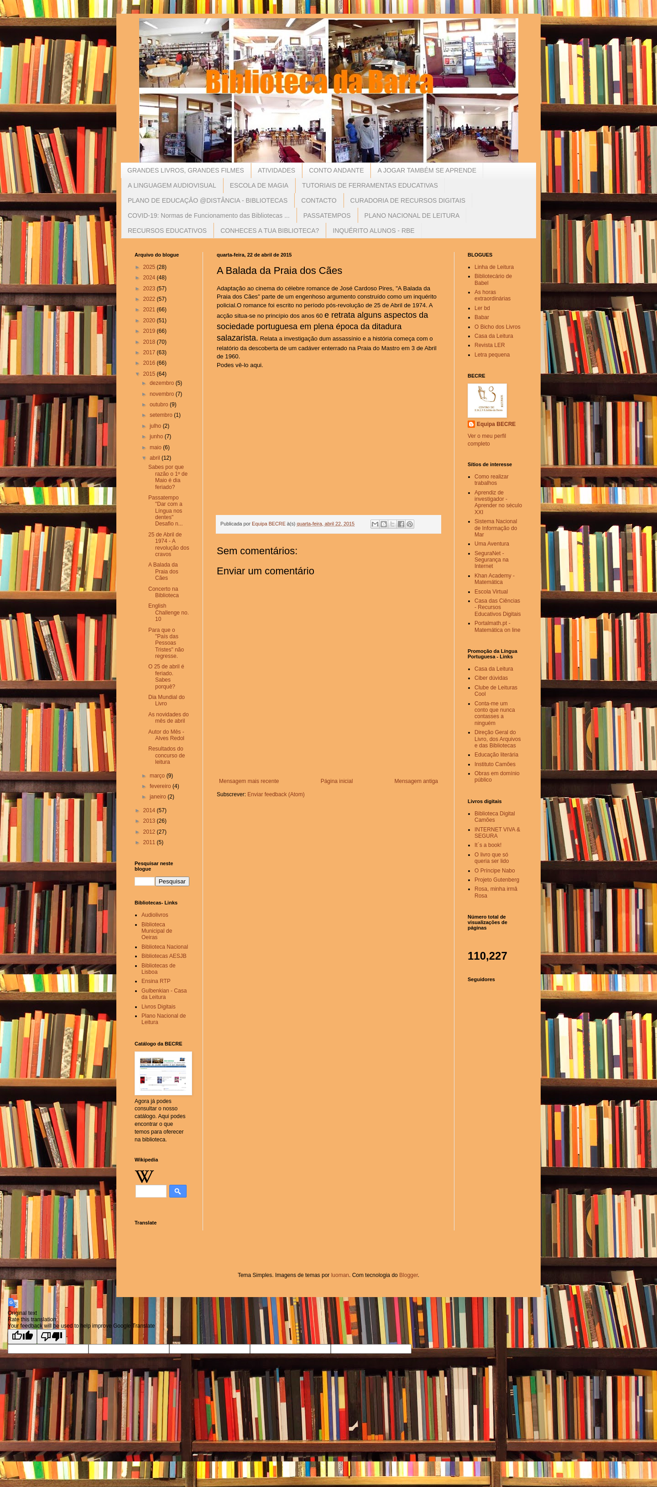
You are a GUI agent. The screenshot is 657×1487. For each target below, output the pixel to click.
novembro (163, 394)
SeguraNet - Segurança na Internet (491, 560)
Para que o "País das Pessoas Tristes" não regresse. (166, 643)
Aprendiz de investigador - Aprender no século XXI (498, 502)
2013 (150, 821)
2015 (150, 374)
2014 (150, 810)
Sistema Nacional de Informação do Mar (495, 528)
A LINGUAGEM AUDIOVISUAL (172, 185)
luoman (340, 1275)
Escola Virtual (491, 591)
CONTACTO (318, 200)
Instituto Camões (495, 764)
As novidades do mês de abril (168, 717)
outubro (160, 404)
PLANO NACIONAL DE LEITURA (412, 215)
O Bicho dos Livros (497, 327)
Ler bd (482, 308)
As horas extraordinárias (492, 295)
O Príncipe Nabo (494, 870)
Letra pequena (492, 355)
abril (156, 458)
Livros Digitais (158, 1007)
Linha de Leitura (494, 267)
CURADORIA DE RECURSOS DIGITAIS (408, 200)
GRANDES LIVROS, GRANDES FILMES (185, 170)
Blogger (408, 1275)
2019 (150, 331)
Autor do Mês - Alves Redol (166, 735)
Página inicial (337, 781)
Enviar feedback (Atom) (275, 794)
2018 (150, 342)
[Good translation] (22, 1336)
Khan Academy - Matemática (494, 579)
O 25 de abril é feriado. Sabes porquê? (166, 676)
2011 (150, 842)
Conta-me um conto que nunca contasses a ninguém (494, 713)
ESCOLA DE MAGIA (259, 185)
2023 (150, 288)
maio (156, 447)
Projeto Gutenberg (496, 880)
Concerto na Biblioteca (163, 592)
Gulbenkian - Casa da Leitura (164, 994)
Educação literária (496, 754)
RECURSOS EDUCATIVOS (167, 230)
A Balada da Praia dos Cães (163, 571)
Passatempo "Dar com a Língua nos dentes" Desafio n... (165, 510)
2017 (150, 352)
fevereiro (161, 786)
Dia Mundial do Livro (166, 700)
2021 (150, 309)
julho (156, 426)
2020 (150, 320)
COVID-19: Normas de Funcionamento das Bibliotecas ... (209, 215)
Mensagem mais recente (249, 781)
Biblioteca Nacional (164, 947)
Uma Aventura (491, 544)
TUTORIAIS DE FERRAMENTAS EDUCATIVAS (370, 185)
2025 (150, 267)
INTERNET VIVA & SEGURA (497, 832)
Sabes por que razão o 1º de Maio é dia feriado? (168, 477)
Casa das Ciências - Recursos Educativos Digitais (497, 607)
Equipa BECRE (496, 424)
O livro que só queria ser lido (491, 857)
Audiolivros (154, 915)
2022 (150, 299)
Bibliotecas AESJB (164, 956)
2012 (150, 832)
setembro (162, 415)
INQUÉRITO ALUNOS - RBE (373, 230)
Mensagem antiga (416, 781)
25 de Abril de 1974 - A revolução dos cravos (168, 544)
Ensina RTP (156, 981)
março (158, 775)
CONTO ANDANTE (336, 170)
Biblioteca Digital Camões (494, 816)
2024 (150, 277)
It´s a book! (487, 845)
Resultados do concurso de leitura (166, 755)
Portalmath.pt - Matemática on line (497, 626)
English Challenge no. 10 (168, 612)
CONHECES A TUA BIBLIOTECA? (269, 230)
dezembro (163, 383)
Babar (481, 317)
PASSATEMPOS (327, 215)
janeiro (158, 796)
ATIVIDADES (276, 170)
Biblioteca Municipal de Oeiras (156, 931)
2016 (150, 363)
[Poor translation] (51, 1336)
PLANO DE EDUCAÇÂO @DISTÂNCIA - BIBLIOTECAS (207, 200)
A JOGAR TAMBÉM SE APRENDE (426, 170)
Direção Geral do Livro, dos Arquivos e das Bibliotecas (497, 739)
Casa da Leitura (493, 336)
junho (157, 436)
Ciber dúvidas (491, 678)
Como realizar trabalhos (491, 479)
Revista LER (489, 345)
